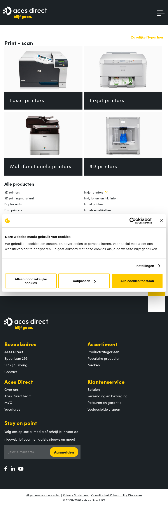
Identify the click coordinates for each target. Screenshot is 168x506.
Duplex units (13, 204)
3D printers (12, 192)
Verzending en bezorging (108, 395)
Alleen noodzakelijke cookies (31, 280)
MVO (8, 402)
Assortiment (102, 343)
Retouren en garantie (104, 402)
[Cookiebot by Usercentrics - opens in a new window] (133, 221)
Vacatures (12, 409)
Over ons (11, 389)
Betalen (94, 389)
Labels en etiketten (97, 210)
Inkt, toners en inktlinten (100, 198)
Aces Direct (18, 381)
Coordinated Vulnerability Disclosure (116, 495)
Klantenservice (106, 381)
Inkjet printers (93, 192)
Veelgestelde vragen (104, 409)
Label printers (93, 204)
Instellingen (145, 266)
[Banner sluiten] (161, 220)
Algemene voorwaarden (43, 495)
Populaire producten (104, 358)
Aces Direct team (18, 395)
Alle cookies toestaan (137, 281)
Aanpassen (84, 281)
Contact (10, 371)
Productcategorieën (103, 351)
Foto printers (13, 210)
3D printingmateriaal (19, 198)
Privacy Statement (76, 495)
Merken (94, 364)
